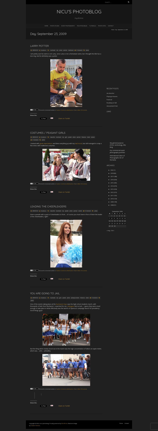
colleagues (70, 306)
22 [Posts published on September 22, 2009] (112, 223)
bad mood (78, 143)
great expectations (46, 143)
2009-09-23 (35, 50)
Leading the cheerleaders (48, 206)
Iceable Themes (35, 425)
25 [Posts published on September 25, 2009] (120, 223)
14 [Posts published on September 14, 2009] (109, 221)
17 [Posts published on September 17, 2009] (117, 221)
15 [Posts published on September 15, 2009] (112, 221)
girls (66, 137)
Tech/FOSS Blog (82, 26)
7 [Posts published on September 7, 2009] (109, 218)
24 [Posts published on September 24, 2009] (117, 223)
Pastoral (109, 100)
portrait (65, 50)
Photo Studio (54, 26)
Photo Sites (102, 26)
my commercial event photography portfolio (117, 151)
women (93, 137)
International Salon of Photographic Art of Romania (117, 158)
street (88, 137)
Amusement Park (112, 106)
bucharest (52, 50)
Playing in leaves (112, 96)
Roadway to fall (112, 103)
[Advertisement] (120, 71)
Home (46, 26)
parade (70, 137)
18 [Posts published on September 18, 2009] (120, 221)
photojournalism (75, 298)
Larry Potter (39, 45)
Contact (111, 26)
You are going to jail (45, 293)
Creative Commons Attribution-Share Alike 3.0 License (71, 110)
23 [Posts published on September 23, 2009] (114, 223)
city (57, 50)
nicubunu (43, 50)
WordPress (64, 423)
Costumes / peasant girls (47, 132)
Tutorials (92, 26)
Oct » (112, 230)
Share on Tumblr (65, 118)
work (42, 110)
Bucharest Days (61, 304)
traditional (70, 50)
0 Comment (79, 50)
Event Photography (68, 26)
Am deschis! (110, 93)
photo (60, 50)
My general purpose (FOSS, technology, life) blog (118, 145)
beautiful (52, 137)
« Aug (108, 230)
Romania (84, 137)
